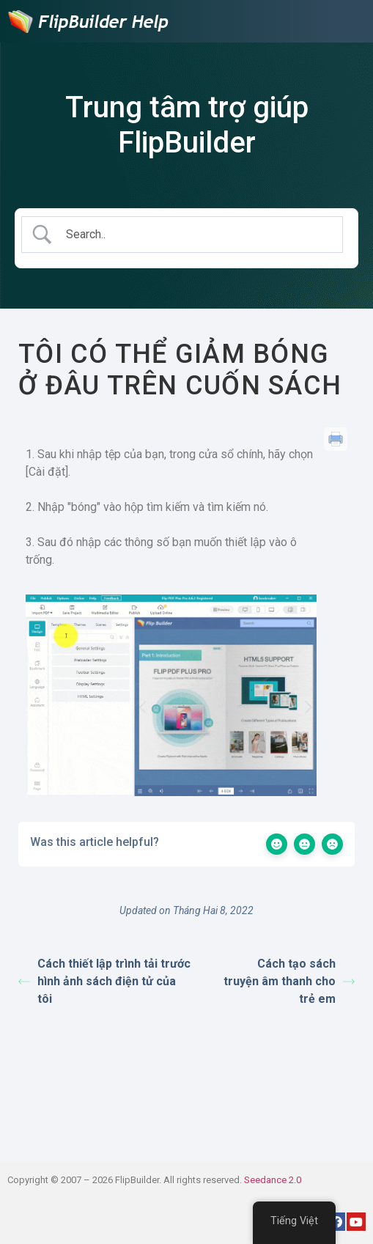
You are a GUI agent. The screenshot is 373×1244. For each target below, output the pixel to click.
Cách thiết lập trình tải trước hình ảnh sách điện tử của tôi (104, 981)
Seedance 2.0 (272, 1179)
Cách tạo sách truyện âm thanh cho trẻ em (289, 981)
